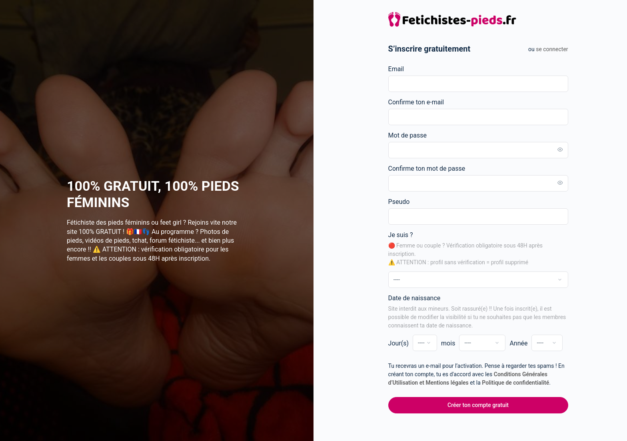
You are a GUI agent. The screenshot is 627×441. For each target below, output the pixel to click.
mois (454, 343)
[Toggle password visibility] (566, 150)
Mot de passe (413, 135)
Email (402, 69)
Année (524, 343)
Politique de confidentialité (521, 382)
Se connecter (558, 49)
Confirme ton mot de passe (432, 168)
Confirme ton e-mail (422, 102)
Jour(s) (404, 343)
